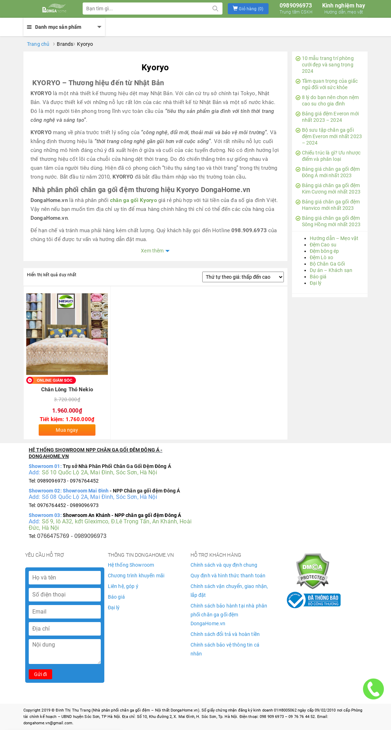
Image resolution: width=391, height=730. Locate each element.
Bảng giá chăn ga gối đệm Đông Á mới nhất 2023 (328, 172)
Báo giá (318, 276)
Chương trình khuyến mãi (136, 575)
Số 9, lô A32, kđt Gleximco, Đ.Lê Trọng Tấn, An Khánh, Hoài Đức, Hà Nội (110, 524)
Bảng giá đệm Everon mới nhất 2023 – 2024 (327, 117)
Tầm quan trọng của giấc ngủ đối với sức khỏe (327, 84)
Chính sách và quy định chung (224, 565)
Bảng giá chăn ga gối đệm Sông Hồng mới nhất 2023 (328, 221)
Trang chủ (38, 44)
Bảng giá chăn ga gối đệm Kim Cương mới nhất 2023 (328, 188)
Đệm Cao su (323, 244)
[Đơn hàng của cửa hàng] (243, 277)
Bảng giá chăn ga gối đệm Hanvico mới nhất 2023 (328, 205)
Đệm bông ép (324, 251)
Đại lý (316, 283)
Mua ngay (67, 430)
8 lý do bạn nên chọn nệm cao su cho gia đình (327, 100)
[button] (248, 8)
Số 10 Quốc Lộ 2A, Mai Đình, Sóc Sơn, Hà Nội (99, 472)
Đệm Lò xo (321, 257)
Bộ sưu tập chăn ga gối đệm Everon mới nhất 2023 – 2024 (329, 136)
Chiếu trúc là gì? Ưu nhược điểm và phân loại (328, 156)
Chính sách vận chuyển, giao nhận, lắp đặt (229, 590)
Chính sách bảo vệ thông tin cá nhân (225, 649)
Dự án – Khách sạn (331, 270)
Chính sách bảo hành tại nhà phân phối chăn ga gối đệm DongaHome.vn (229, 614)
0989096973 (296, 8)
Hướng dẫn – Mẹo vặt (334, 238)
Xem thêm (152, 251)
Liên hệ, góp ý (123, 586)
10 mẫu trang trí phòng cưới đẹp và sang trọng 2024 (325, 64)
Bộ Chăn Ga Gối (327, 264)
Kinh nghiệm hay (343, 8)
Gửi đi (40, 674)
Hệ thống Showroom (131, 565)
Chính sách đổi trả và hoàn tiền (225, 634)
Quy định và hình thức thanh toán (228, 575)
